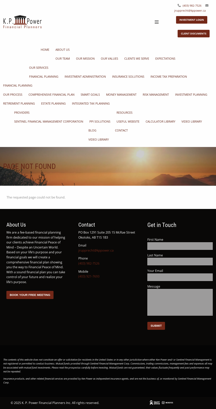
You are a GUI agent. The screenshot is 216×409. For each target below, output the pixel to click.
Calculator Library (160, 121)
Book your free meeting (30, 294)
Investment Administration (85, 76)
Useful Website (128, 121)
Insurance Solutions (128, 76)
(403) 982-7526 (192, 5)
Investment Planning (191, 94)
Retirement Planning (19, 103)
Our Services (38, 68)
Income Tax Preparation (168, 76)
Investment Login (191, 19)
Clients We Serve (136, 58)
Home (45, 50)
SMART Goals (90, 94)
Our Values (109, 58)
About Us (62, 50)
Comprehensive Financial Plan (51, 94)
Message (169, 286)
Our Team (62, 58)
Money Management (121, 94)
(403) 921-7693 (88, 276)
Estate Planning (53, 103)
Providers (21, 112)
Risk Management (156, 94)
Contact (121, 130)
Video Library (191, 121)
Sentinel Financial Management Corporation (48, 121)
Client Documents (193, 33)
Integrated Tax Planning (91, 103)
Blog (92, 130)
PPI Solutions (99, 121)
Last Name (170, 255)
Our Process (12, 94)
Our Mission (85, 58)
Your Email (170, 271)
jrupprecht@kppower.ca (190, 10)
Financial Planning (43, 76)
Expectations (165, 58)
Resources (124, 112)
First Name (170, 239)
